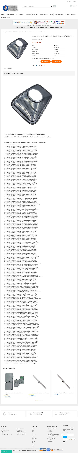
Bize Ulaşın (49, 433)
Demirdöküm (34, 438)
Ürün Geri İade (50, 440)
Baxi (33, 442)
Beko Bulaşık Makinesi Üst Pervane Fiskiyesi (64, 393)
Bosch (33, 433)
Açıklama (7, 73)
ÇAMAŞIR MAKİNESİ (10, 14)
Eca (32, 445)
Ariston (33, 444)
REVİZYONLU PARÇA (5, 17)
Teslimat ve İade (51, 438)
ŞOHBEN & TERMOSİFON (70, 14)
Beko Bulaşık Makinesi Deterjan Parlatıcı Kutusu (14, 393)
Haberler (49, 430)
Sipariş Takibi (50, 441)
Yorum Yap (40, 39)
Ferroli (33, 446)
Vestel (33, 437)
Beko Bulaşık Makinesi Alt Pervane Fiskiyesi (39, 393)
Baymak (33, 441)
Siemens (33, 434)
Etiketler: (4, 68)
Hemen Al (56, 61)
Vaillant (33, 440)
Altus (33, 431)
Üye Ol (74, 1)
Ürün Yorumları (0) (18, 73)
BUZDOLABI (28, 14)
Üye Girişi (69, 1)
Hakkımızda (50, 431)
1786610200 (9, 68)
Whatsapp (4, 451)
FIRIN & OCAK (35, 14)
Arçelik (33, 429)
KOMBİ (2, 14)
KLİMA (51, 14)
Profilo (33, 435)
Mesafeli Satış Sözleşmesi (53, 434)
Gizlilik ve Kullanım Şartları (53, 435)
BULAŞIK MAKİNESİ (20, 14)
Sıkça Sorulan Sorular (52, 429)
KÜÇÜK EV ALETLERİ (59, 14)
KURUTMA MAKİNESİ (44, 14)
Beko (33, 430)
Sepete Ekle (45, 61)
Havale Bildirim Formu (52, 437)
